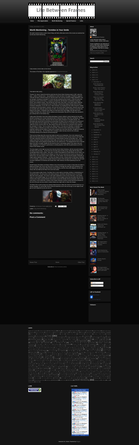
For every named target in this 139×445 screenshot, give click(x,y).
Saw (82, 363)
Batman (31, 332)
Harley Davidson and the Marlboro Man (51, 345)
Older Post (81, 262)
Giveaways (56, 344)
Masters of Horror (85, 353)
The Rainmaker (100, 374)
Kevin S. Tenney (107, 350)
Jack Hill (56, 349)
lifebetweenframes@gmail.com (98, 51)
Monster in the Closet (64, 355)
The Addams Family (92, 370)
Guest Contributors (91, 344)
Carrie (62, 334)
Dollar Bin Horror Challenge (59, 339)
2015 (93, 171)
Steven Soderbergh (32, 368)
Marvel (76, 354)
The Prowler (78, 374)
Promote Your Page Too (95, 299)
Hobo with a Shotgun (34, 347)
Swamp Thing (101, 368)
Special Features (71, 21)
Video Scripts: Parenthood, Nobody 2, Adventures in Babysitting (103, 192)
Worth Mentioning (57, 21)
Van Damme (81, 378)
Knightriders (49, 352)
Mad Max (55, 353)
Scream (30, 365)
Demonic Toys (81, 337)
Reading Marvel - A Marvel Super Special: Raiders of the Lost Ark (102, 218)
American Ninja (74, 330)
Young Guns (31, 381)
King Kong (41, 352)
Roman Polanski (59, 363)
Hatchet (62, 345)
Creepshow (87, 336)
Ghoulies (38, 344)
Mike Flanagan (106, 353)
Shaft (41, 365)
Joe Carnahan (52, 350)
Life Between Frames (98, 37)
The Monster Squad (44, 374)
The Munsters (63, 374)
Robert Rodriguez (85, 361)
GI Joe (43, 344)
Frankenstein (46, 342)
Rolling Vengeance (49, 363)
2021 (93, 157)
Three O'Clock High (103, 376)
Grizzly (83, 344)
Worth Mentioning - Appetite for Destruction (98, 104)
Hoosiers (42, 347)
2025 (93, 72)
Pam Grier (49, 357)
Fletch (39, 342)
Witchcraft (55, 380)
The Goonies (97, 371)
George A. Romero (103, 342)
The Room (107, 374)
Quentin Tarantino (91, 358)
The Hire (42, 373)
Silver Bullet (92, 365)
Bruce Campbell (106, 332)
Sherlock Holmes (47, 365)
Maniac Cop (62, 353)
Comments (95, 285)
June (94, 142)
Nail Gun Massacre (83, 355)
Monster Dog (55, 355)
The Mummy (54, 374)
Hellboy (85, 345)
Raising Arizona (39, 360)
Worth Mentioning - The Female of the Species (99, 125)
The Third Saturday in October (50, 376)
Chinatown (80, 334)
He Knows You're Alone (71, 345)
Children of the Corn (71, 334)
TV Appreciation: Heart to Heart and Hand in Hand (99, 109)
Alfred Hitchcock (52, 330)
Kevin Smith (33, 352)
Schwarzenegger (96, 363)
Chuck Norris (88, 334)
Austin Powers (97, 330)
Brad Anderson (89, 332)
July (94, 139)
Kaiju (99, 350)
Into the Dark (104, 347)
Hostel (70, 347)
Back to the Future (106, 330)
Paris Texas (57, 357)
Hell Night (80, 345)
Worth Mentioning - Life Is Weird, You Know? (102, 208)
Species (56, 366)
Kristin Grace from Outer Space (59, 352)
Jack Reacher (63, 349)
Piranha (101, 357)
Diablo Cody (94, 337)
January (95, 154)
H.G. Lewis (101, 344)
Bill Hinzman (65, 332)
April (94, 146)
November (96, 130)
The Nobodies (70, 374)
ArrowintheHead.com (62, 71)
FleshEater (33, 342)
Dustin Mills (105, 339)
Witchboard (48, 380)
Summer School (71, 368)
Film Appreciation (43, 21)
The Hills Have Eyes (33, 373)
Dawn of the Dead (47, 337)
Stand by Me (70, 366)
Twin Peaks (68, 378)
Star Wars (82, 366)
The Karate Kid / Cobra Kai (83, 373)
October (95, 132)
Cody (35, 208)
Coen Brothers (61, 336)
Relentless (69, 360)
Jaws (95, 349)
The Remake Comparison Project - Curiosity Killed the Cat (103, 201)
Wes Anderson (104, 378)
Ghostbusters (31, 344)
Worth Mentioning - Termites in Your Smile (98, 114)
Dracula (89, 339)
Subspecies (63, 368)
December (96, 82)
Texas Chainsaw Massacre (69, 370)
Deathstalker (73, 337)
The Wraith (95, 376)
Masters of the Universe (97, 353)
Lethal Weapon (100, 352)
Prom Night (63, 358)
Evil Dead (40, 341)
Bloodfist (77, 332)
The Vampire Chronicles (75, 376)
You (108, 380)
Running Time (68, 363)
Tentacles (58, 370)
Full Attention (85, 342)
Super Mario (78, 368)
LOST (44, 353)
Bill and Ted (57, 332)
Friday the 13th (62, 342)
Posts (93, 283)
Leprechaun (81, 352)
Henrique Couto (99, 345)
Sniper (50, 366)
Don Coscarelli (82, 339)
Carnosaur (56, 334)
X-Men (103, 380)
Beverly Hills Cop (49, 332)
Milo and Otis (31, 355)
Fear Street (59, 341)
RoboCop (101, 361)
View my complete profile (97, 53)
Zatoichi (37, 381)
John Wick (70, 350)
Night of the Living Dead (101, 355)
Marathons (69, 353)
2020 (93, 159)
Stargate (88, 366)
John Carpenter (61, 350)
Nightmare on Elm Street (34, 357)
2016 (93, 169)
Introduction (30, 349)
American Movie (65, 330)
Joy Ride (77, 350)
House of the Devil (78, 347)
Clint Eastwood (40, 336)
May (94, 144)
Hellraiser (91, 345)
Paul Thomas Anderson (66, 357)
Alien (59, 330)
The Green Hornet (105, 371)
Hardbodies (38, 345)
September (96, 134)
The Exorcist (77, 371)
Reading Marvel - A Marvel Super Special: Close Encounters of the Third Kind (102, 235)
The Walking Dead (86, 376)
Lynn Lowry (49, 353)
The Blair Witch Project (102, 370)
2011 (93, 181)
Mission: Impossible (44, 355)
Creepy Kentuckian (96, 336)
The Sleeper (30, 376)
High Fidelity (108, 345)
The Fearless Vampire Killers (87, 371)
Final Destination (95, 341)
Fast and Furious (49, 341)
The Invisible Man (71, 373)
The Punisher (85, 374)
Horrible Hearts (49, 347)
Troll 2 (63, 378)
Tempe (52, 370)
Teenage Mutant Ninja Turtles (42, 370)
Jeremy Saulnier (33, 350)
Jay (100, 349)
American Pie (82, 330)
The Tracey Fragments (64, 376)
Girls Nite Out (49, 344)
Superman (85, 368)
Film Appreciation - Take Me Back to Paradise (102, 243)
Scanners (87, 363)
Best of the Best (40, 332)
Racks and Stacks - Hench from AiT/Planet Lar (102, 225)
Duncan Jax (97, 339)
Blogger (78, 441)
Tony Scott (36, 378)
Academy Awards (43, 330)
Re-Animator (47, 360)
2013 (93, 176)
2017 (93, 166)
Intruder (36, 349)
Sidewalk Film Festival (69, 365)
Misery (37, 355)
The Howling (56, 373)
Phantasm (83, 357)
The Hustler (63, 373)
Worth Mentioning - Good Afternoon (98, 84)
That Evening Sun (82, 370)
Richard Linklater (62, 361)
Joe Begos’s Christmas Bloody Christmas (98, 120)
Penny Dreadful (76, 357)
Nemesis (91, 355)
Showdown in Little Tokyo (58, 365)
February (96, 151)
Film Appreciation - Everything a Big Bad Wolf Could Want (103, 269)
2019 (93, 162)
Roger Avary (40, 363)
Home (32, 21)
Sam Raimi (75, 363)
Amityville (89, 330)
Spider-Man (63, 366)
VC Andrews (90, 378)
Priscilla (56, 358)
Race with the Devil (102, 358)
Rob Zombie (76, 361)
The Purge (92, 374)
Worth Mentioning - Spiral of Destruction (103, 251)
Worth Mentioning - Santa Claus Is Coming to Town (98, 93)
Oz (44, 357)
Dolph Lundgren (72, 339)
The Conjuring (44, 371)
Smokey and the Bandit (43, 366)
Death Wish (65, 337)
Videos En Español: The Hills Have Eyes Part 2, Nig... (99, 98)
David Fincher (38, 337)
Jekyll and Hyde (107, 349)
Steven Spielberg (43, 368)
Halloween (31, 346)
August (95, 137)
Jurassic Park (84, 350)
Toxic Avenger (44, 378)
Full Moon (92, 342)
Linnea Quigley (36, 354)
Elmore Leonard (32, 341)
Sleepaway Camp (101, 365)
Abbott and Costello (32, 330)
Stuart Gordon (54, 368)
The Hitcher (48, 373)
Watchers (96, 378)
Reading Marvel (55, 360)
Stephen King (95, 366)
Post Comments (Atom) (61, 266)
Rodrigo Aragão (32, 363)
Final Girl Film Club (106, 341)
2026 (93, 70)
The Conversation (54, 371)
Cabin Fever (40, 334)
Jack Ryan (70, 349)
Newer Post (33, 262)
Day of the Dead (57, 337)
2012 (93, 178)
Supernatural (93, 368)
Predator (50, 358)
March (95, 149)
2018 (93, 164)
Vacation (75, 378)
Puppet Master (80, 358)
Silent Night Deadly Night (82, 365)
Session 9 (36, 365)
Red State (63, 360)
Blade (71, 332)
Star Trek (77, 366)
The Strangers (38, 376)
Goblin (62, 344)
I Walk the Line (87, 347)
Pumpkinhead (71, 358)
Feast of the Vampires (69, 341)
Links (81, 21)
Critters (103, 336)
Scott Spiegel (105, 363)
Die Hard (101, 337)
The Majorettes (35, 374)
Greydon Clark (76, 344)
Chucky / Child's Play (99, 334)
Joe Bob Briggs (42, 350)
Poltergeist (44, 358)
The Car (38, 371)
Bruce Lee (33, 334)
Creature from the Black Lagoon (74, 336)
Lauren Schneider (72, 352)
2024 (93, 75)
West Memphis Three (40, 380)
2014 (93, 174)
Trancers (51, 378)
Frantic (54, 342)
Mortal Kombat (73, 355)
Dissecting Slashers (36, 339)
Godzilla (68, 344)
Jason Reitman (88, 349)
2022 (93, 79)
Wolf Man (69, 380)
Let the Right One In (90, 352)
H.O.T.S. (107, 344)
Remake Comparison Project (80, 360)
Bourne (82, 332)
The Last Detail (95, 373)
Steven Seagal (105, 366)
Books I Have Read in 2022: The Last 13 (99, 88)
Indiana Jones (96, 347)
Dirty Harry (108, 337)
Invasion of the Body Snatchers (46, 349)
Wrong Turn (97, 380)
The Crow (61, 371)
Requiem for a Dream (95, 360)
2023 (93, 77)
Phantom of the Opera (92, 357)
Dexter (87, 337)
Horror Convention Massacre (61, 347)
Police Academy (36, 358)
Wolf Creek (63, 380)
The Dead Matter (68, 371)
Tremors (57, 378)
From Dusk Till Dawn (74, 342)
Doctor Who (47, 339)
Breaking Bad (98, 332)
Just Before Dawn (92, 350)
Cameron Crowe (48, 334)
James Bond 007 (78, 349)
